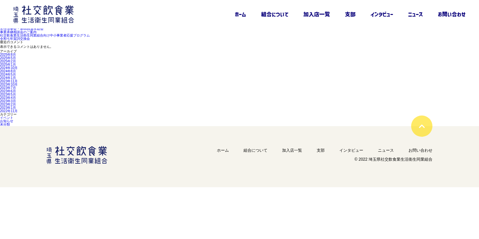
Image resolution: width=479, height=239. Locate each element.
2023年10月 (9, 84)
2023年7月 (8, 88)
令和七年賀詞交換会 (15, 38)
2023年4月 (8, 98)
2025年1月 (8, 64)
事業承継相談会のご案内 (18, 32)
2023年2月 (8, 104)
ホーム (240, 14)
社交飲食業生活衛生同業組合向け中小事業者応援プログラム (45, 35)
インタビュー (382, 14)
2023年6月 (8, 91)
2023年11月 (9, 81)
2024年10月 (9, 68)
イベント (6, 118)
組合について (274, 14)
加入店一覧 (316, 14)
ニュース (415, 14)
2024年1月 (8, 78)
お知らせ (6, 121)
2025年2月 (8, 61)
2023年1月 (8, 108)
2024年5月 (8, 74)
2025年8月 (8, 54)
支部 (350, 14)
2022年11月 (9, 111)
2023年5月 (8, 94)
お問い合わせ (452, 14)
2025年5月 (8, 58)
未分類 (5, 124)
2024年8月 (8, 71)
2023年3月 (8, 101)
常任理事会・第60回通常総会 (22, 29)
